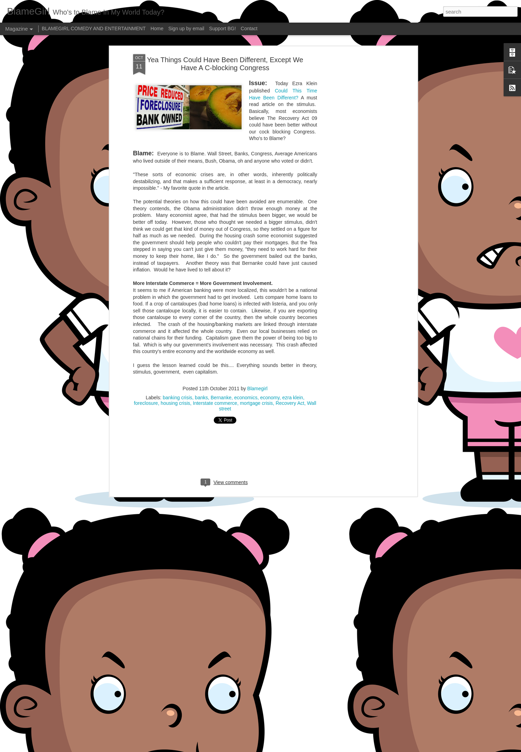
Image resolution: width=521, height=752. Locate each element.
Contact (249, 28)
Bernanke (221, 339)
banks (201, 339)
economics (246, 339)
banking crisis (177, 339)
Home (156, 28)
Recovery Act (290, 345)
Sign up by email (186, 28)
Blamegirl (257, 330)
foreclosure (146, 345)
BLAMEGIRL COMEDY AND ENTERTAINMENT (94, 28)
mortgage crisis (256, 345)
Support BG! (222, 28)
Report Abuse (302, 748)
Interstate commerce (215, 345)
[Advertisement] (355, 105)
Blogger (282, 748)
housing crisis (175, 345)
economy (269, 339)
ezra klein (292, 339)
